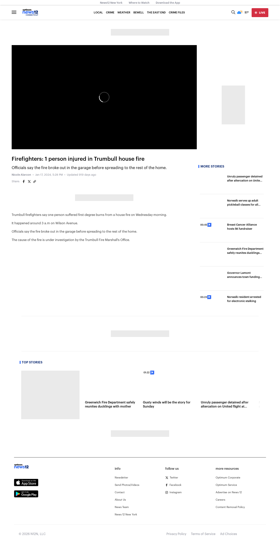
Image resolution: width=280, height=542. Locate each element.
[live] (260, 12)
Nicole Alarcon (21, 175)
